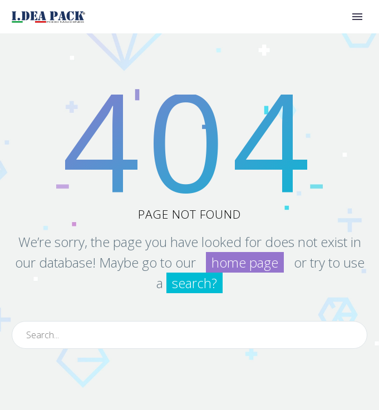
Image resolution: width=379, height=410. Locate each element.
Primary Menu (357, 16)
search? (194, 283)
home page (244, 262)
